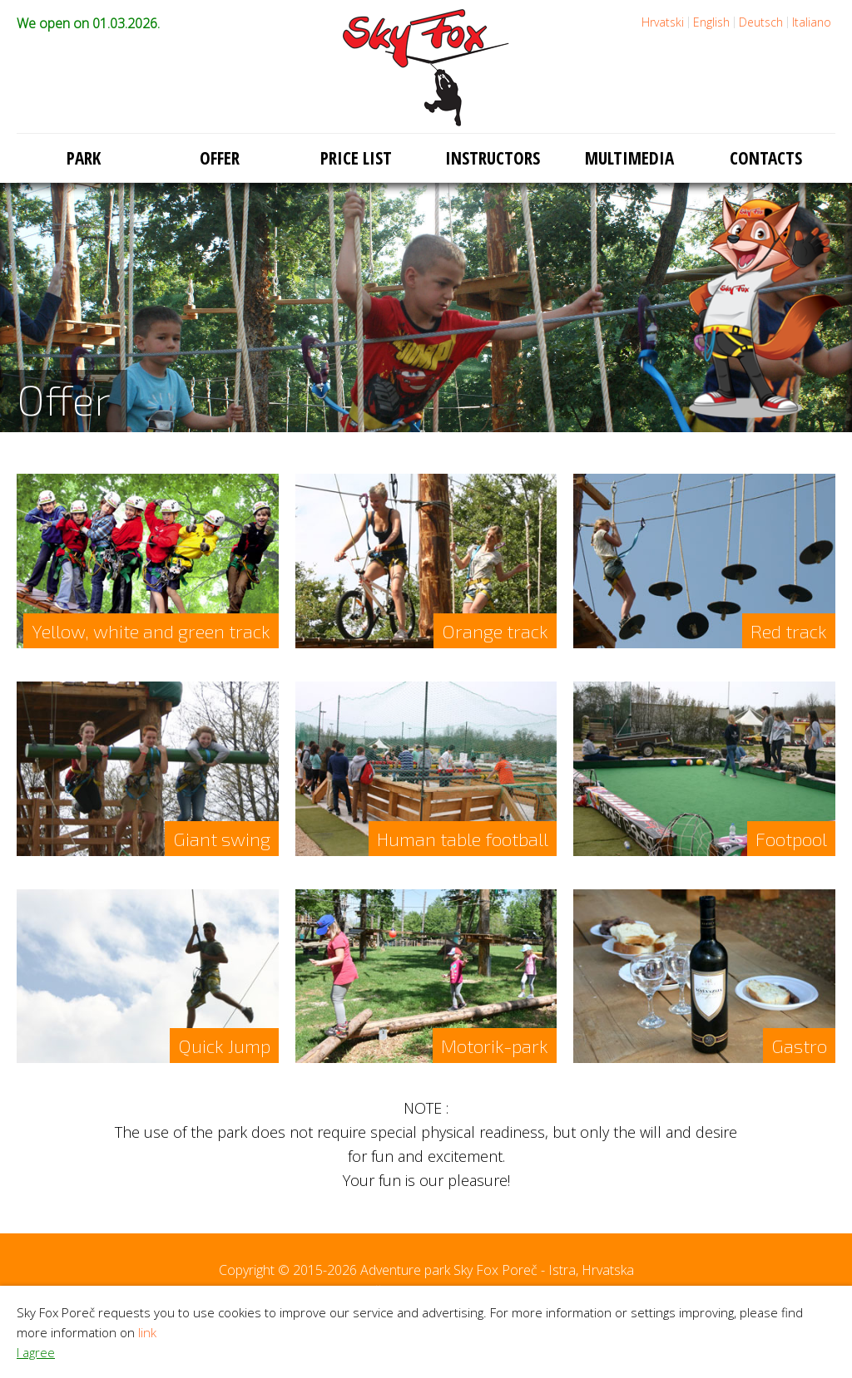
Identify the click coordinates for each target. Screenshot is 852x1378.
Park (84, 158)
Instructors (492, 158)
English (711, 22)
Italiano (811, 22)
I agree (36, 1352)
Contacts (766, 158)
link (147, 1332)
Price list (356, 158)
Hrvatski (662, 22)
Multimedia (629, 158)
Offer (220, 158)
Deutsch (761, 22)
